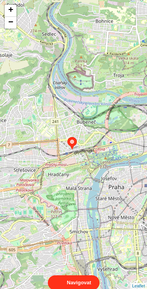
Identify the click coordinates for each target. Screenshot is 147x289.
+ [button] (10, 10)
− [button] (10, 23)
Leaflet (138, 278)
